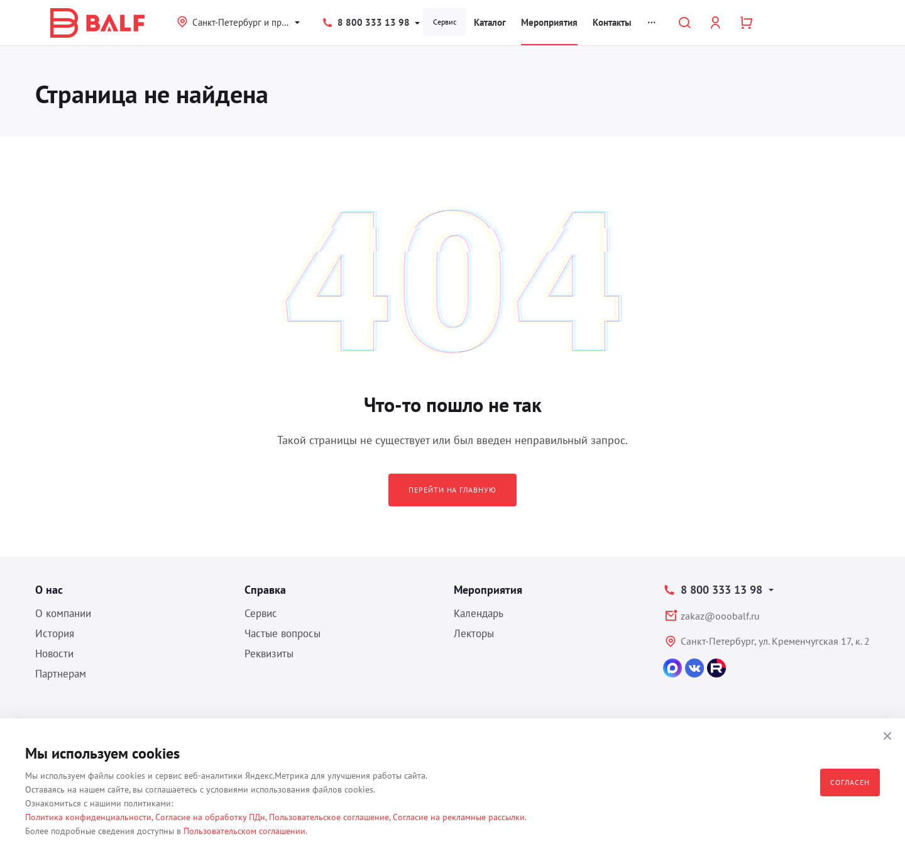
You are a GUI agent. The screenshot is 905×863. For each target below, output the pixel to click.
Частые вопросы (282, 633)
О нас (49, 589)
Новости (54, 653)
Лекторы (474, 633)
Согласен (850, 782)
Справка (265, 589)
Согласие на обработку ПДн (210, 817)
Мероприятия (549, 22)
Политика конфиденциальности (88, 817)
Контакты (612, 22)
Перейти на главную (452, 489)
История (54, 633)
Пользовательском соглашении (244, 831)
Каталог (490, 22)
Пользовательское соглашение (329, 817)
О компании (63, 613)
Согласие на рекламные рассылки (459, 817)
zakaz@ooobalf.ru (720, 616)
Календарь (478, 613)
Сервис (444, 21)
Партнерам (60, 674)
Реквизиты (268, 653)
